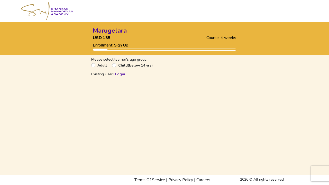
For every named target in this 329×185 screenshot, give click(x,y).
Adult (102, 65)
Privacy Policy (180, 180)
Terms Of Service (149, 180)
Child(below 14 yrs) (135, 65)
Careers (203, 180)
